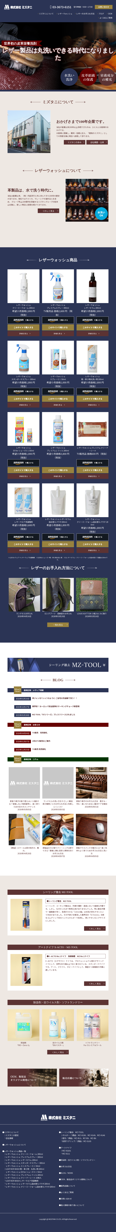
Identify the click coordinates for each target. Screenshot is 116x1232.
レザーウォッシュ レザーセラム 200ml (92, 306)
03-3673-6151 (61, 7)
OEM (110, 13)
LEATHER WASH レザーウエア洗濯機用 (22, 1180)
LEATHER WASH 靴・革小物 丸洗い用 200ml (25, 1169)
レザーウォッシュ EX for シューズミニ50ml (23, 449)
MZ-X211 (66, 1153)
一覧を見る (58, 624)
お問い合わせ (103, 6)
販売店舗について (68, 1185)
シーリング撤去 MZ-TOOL (72, 1132)
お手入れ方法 (66, 1166)
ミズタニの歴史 (12, 1135)
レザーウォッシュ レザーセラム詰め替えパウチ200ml (28, 1183)
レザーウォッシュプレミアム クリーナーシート (92, 449)
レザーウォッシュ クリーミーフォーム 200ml (23, 306)
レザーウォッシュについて (15, 1144)
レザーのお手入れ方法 (85, 13)
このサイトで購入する (23, 327)
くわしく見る (48, 210)
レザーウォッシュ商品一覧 (15, 1151)
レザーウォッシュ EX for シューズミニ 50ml (24, 1172)
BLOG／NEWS (67, 1173)
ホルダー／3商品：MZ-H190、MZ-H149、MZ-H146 (83, 1135)
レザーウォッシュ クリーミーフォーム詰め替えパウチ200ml (30, 1186)
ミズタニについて (46, 13)
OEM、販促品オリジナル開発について (76, 1179)
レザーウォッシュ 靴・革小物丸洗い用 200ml (92, 377)
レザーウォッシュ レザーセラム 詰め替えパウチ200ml (58, 520)
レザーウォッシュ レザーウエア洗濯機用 (23, 520)
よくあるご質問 (106, 17)
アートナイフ (66, 1147)
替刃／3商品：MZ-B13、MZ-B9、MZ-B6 (79, 1138)
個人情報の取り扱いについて (72, 1205)
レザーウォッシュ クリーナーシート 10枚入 (23, 1177)
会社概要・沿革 (97, 142)
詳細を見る (23, 333)
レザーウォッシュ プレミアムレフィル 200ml (58, 449)
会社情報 (9, 1138)
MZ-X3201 (66, 1150)
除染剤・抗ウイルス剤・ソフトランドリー (78, 1160)
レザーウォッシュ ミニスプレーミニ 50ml (23, 1166)
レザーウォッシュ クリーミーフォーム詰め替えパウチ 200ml (92, 522)
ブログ (101, 13)
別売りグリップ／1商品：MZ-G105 (76, 1141)
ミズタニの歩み (74, 142)
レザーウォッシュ (65, 13)
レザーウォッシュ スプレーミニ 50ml (58, 377)
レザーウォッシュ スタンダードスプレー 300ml (23, 377)
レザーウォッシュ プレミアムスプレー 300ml (58, 306)
